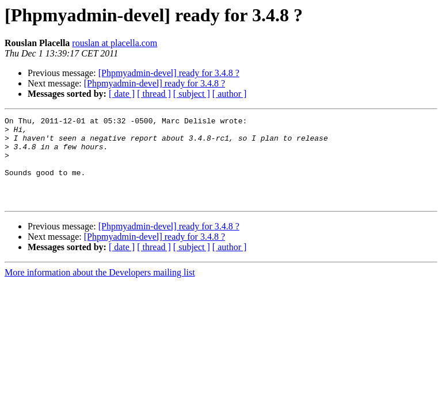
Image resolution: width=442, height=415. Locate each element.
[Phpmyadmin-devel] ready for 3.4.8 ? (168, 73)
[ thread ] (154, 94)
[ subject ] (191, 94)
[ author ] (229, 94)
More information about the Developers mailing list (100, 290)
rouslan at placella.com (114, 43)
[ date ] (122, 94)
